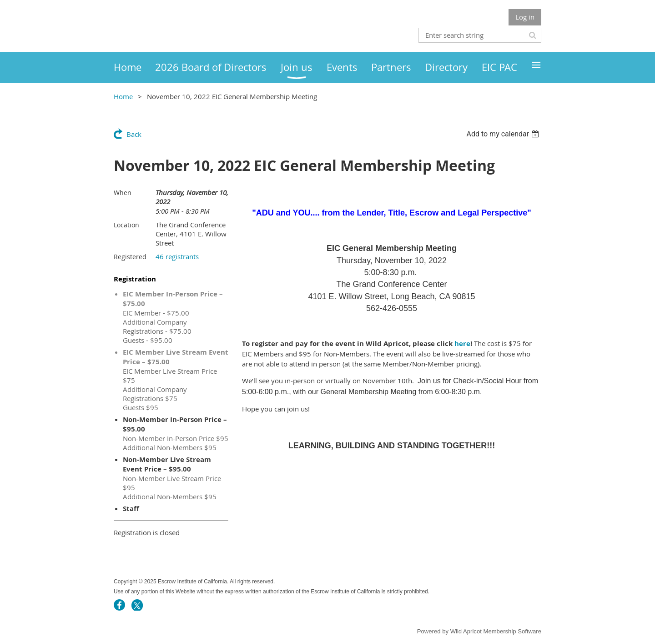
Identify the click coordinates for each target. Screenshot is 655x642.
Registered (130, 256)
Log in (524, 16)
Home (123, 96)
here (462, 343)
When (122, 192)
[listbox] (503, 134)
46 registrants (177, 256)
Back (133, 134)
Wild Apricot (466, 631)
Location (126, 225)
